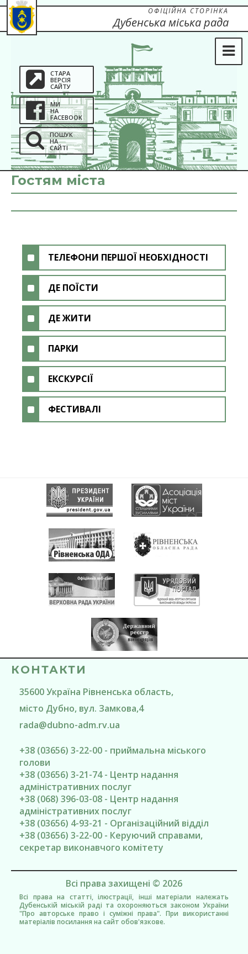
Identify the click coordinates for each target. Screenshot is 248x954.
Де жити (69, 318)
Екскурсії (70, 379)
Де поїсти (73, 288)
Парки (63, 348)
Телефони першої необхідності (128, 257)
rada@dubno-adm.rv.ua (69, 725)
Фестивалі (74, 409)
